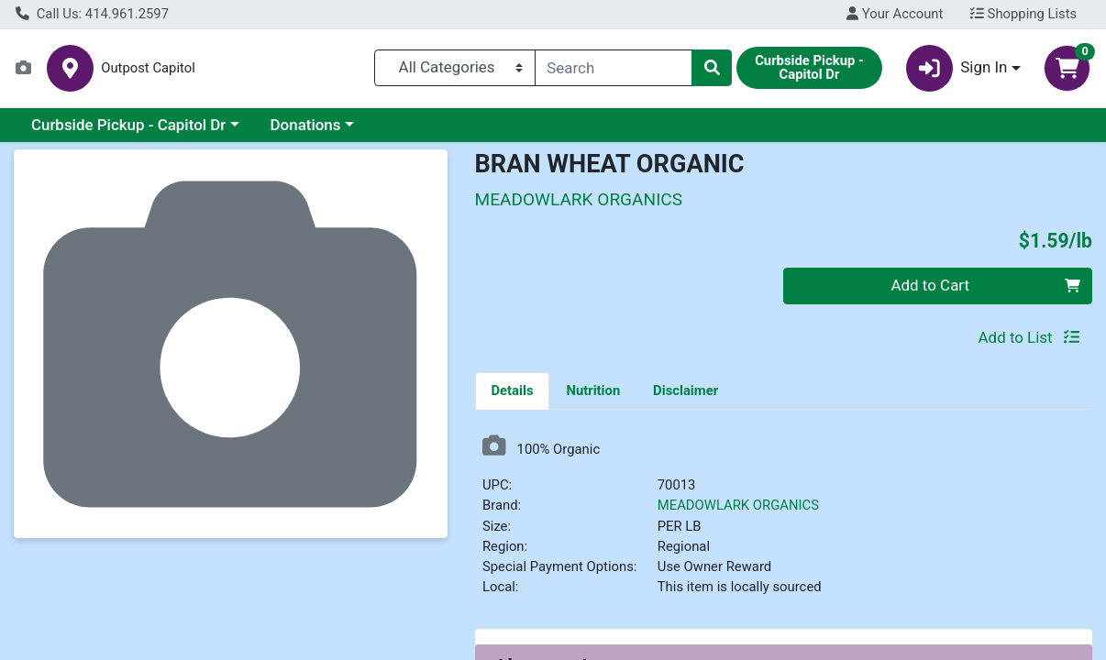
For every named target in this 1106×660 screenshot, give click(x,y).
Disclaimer (685, 390)
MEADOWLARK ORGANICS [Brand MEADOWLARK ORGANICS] (738, 505)
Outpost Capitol (148, 68)
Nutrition (593, 390)
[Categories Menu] (455, 68)
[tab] (512, 390)
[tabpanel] (784, 523)
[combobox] (613, 68)
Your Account (894, 14)
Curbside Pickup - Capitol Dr (128, 125)
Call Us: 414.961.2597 (92, 14)
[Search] (613, 68)
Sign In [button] (957, 68)
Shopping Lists (1023, 14)
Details (512, 390)
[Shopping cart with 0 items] (1067, 68)
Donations (306, 125)
